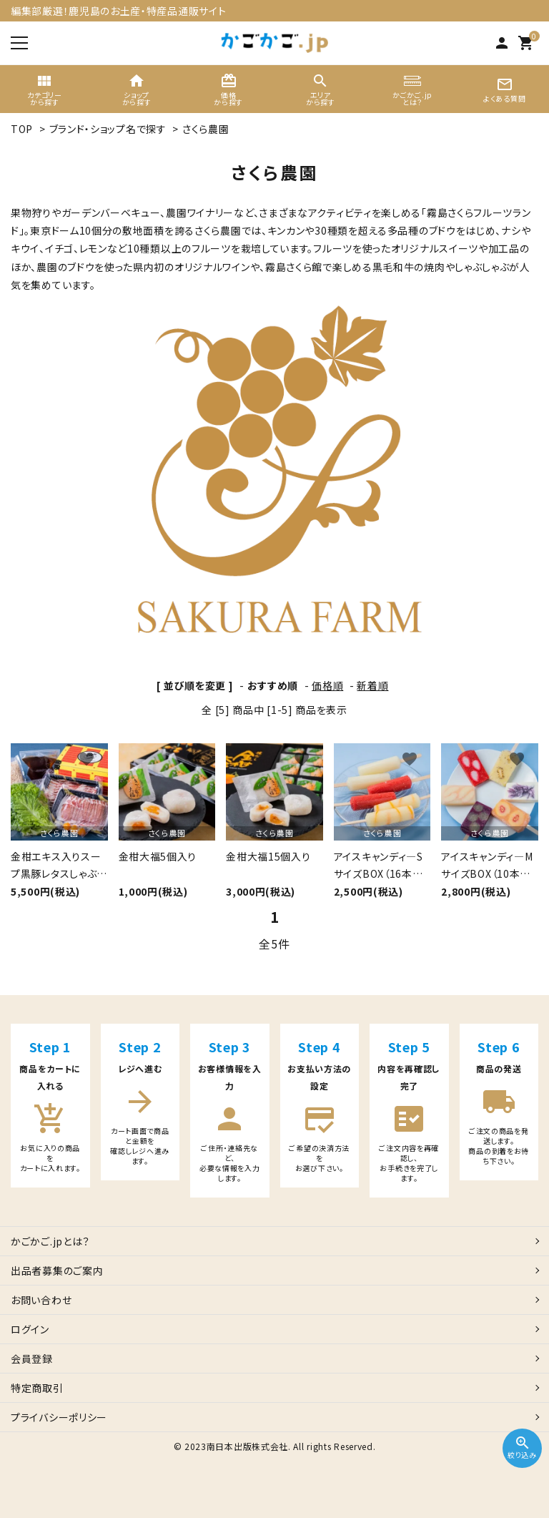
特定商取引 (37, 1388)
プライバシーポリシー (59, 1417)
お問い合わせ (41, 1300)
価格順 (327, 685)
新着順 (372, 685)
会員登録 (32, 1358)
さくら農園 (205, 129)
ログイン (30, 1329)
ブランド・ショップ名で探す (108, 129)
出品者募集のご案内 (57, 1270)
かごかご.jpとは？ (50, 1241)
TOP (22, 129)
